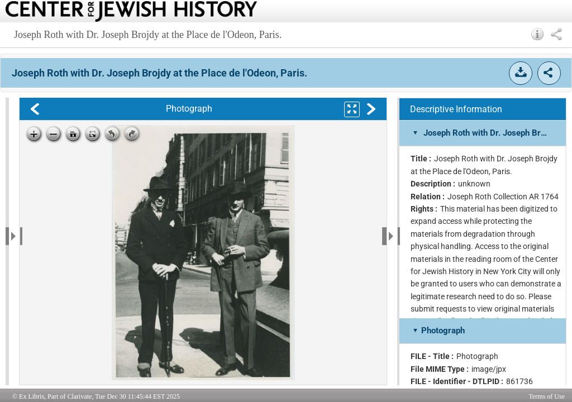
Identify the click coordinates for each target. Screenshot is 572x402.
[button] (537, 34)
